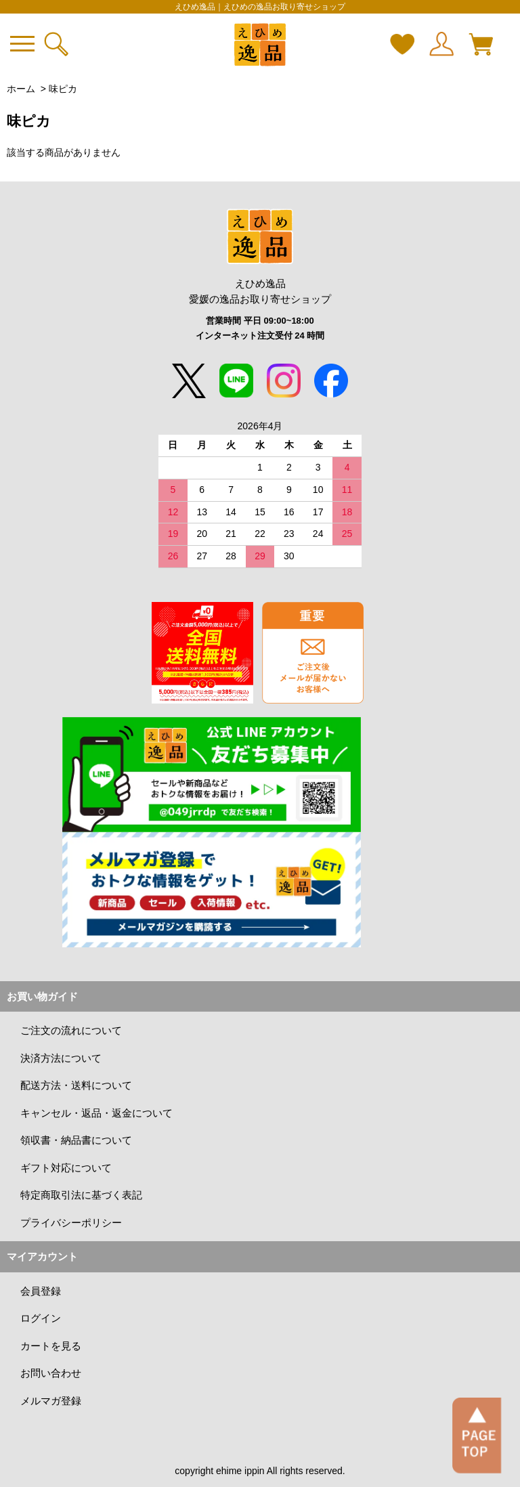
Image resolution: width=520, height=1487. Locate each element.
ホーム (21, 88)
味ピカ (63, 88)
